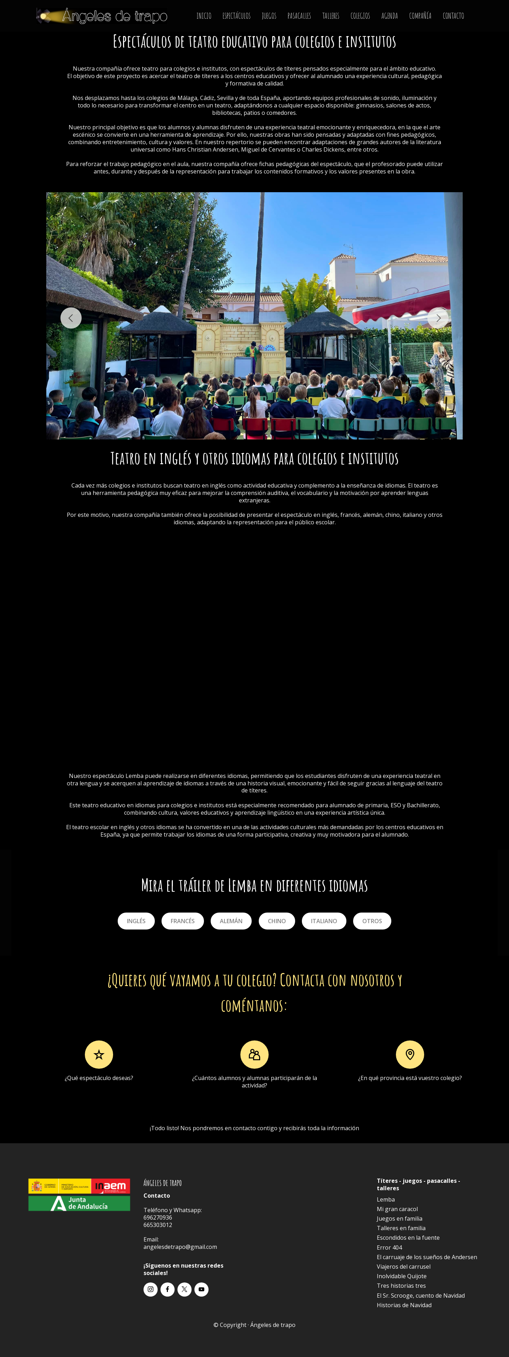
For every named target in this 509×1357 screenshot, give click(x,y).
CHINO (277, 921)
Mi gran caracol (397, 1209)
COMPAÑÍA (420, 15)
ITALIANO (324, 921)
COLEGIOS (360, 15)
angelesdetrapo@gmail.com (180, 1247)
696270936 (158, 1217)
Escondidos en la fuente (408, 1237)
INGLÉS (136, 921)
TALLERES (330, 15)
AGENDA (389, 15)
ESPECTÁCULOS (237, 15)
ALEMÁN (231, 921)
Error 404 (389, 1247)
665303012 (158, 1225)
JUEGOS (269, 15)
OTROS (372, 921)
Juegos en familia (399, 1218)
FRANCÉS (183, 921)
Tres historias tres (401, 1286)
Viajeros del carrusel (404, 1266)
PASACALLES (299, 15)
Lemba (134, 776)
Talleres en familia (401, 1228)
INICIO (204, 15)
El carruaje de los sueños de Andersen (427, 1257)
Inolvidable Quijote (402, 1276)
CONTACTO (453, 15)
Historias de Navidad (404, 1305)
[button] (71, 318)
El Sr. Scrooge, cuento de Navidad (421, 1295)
